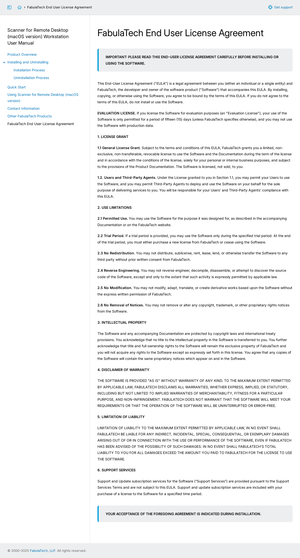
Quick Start (16, 87)
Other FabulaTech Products (29, 116)
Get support (283, 7)
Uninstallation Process (31, 78)
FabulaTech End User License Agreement (40, 124)
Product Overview (22, 54)
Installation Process (29, 70)
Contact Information (23, 108)
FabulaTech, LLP (42, 551)
